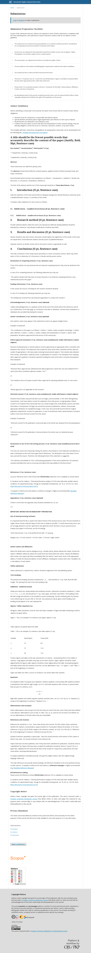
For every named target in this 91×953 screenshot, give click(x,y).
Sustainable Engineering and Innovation (26, 2)
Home (12, 8)
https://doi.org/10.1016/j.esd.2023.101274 (24, 486)
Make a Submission (18, 844)
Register (21, 20)
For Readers (14, 829)
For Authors (14, 832)
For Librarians (14, 835)
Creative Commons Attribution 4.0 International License (49, 931)
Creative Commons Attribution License (35, 900)
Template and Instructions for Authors (35, 133)
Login (15, 20)
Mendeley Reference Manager (23, 768)
